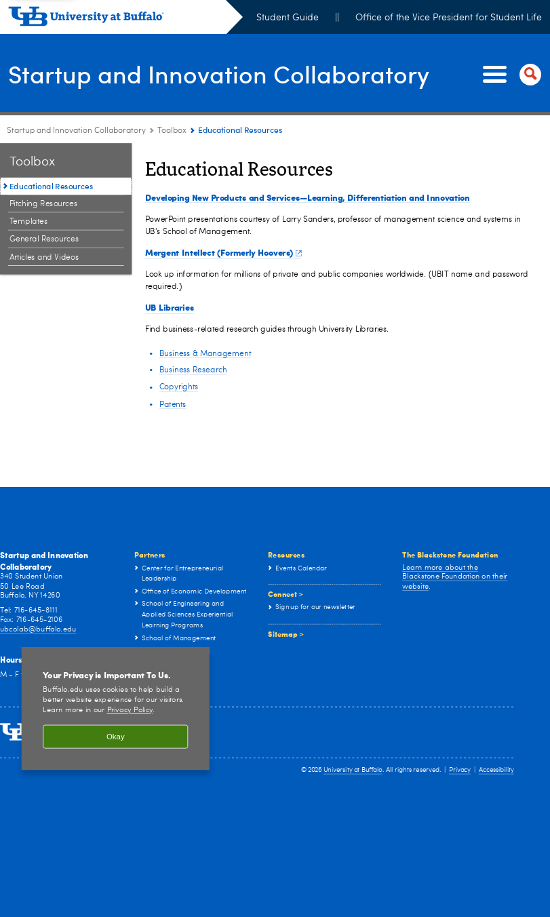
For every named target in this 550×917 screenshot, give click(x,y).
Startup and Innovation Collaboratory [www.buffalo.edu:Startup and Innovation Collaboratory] (76, 131)
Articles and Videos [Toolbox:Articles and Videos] (44, 257)
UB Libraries (169, 306)
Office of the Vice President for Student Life (448, 17)
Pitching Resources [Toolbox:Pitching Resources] (43, 204)
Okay (115, 736)
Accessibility (496, 770)
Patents (172, 404)
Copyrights (178, 387)
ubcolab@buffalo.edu (38, 629)
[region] (116, 708)
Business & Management (205, 353)
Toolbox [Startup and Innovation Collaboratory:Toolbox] (171, 131)
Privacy (460, 770)
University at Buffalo (352, 770)
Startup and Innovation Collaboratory (219, 73)
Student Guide (287, 17)
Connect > (285, 594)
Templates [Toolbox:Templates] (28, 222)
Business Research (193, 370)
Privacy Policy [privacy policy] (130, 711)
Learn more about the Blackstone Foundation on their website (454, 577)
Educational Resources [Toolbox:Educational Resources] (51, 185)
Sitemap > (286, 633)
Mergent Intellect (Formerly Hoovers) (223, 252)
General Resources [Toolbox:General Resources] (44, 239)
